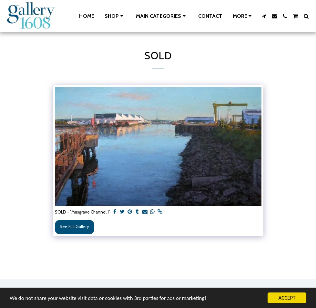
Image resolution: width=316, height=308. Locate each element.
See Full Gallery (74, 226)
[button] (162, 16)
